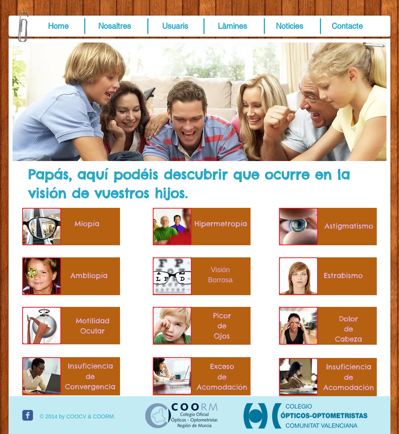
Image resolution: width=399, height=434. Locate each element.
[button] (58, 26)
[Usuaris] (175, 26)
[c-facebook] (27, 415)
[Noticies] (289, 26)
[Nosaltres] (114, 26)
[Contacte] (347, 26)
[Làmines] (232, 26)
